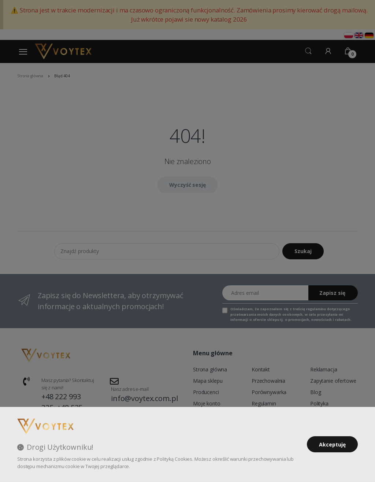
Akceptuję (332, 444)
